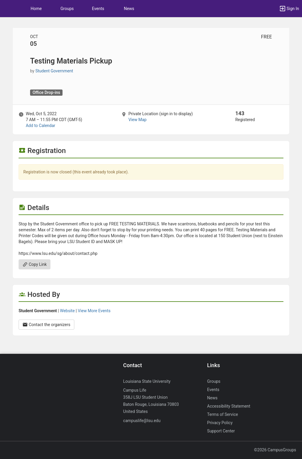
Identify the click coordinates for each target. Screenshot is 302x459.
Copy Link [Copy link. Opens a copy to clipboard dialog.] (34, 264)
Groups (67, 8)
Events (98, 8)
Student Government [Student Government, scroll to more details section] (54, 71)
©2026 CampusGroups (275, 449)
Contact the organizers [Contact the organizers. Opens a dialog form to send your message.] (46, 324)
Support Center (221, 431)
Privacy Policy (219, 422)
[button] (7, 8)
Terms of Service (222, 414)
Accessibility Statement (228, 406)
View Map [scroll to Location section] (137, 119)
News (129, 8)
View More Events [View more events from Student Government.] (94, 310)
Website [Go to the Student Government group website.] (67, 310)
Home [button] (36, 8)
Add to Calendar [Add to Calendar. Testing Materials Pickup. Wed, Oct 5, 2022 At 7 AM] (40, 125)
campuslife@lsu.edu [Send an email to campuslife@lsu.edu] (142, 420)
